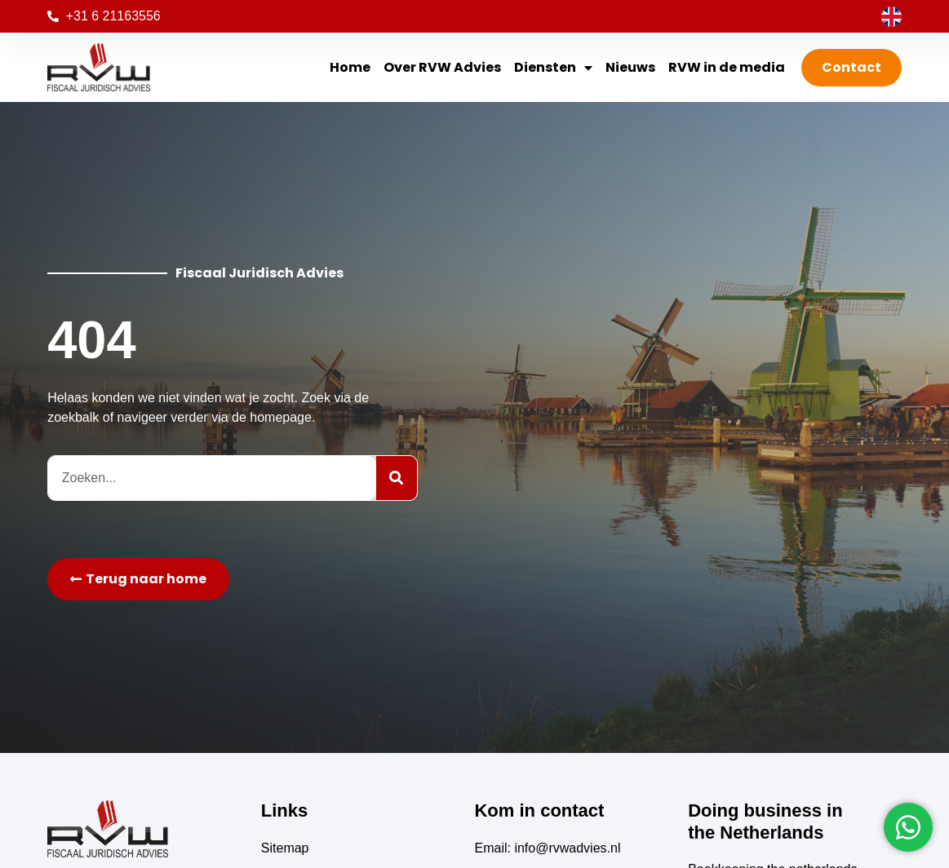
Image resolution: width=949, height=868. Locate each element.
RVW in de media (726, 67)
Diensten (553, 67)
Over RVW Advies (442, 67)
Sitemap (285, 848)
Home (350, 67)
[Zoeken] (396, 478)
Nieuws (630, 67)
